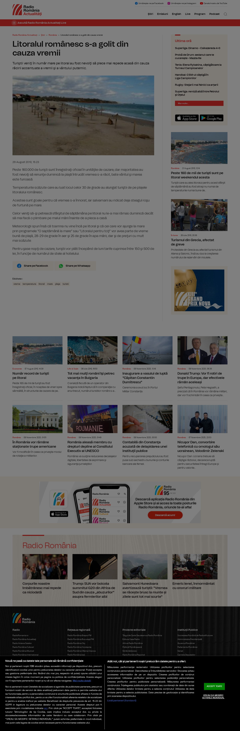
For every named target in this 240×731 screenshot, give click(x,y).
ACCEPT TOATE (214, 686)
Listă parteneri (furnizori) (121, 700)
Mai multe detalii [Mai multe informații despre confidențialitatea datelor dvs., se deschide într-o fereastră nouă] (82, 680)
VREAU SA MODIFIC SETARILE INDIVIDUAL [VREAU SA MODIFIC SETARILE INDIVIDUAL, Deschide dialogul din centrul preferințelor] (213, 696)
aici (46, 708)
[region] (120, 693)
